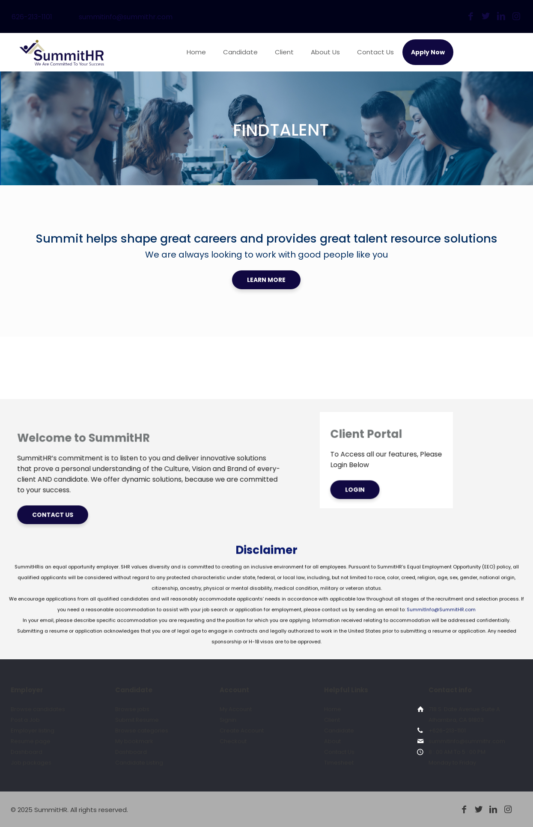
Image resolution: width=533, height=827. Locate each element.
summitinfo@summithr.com (126, 17)
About (332, 741)
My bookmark (134, 741)
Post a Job (25, 720)
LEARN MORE (266, 280)
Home (332, 709)
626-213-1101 (32, 17)
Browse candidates (38, 709)
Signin (228, 720)
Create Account (242, 730)
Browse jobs (132, 709)
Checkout (233, 741)
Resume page (31, 741)
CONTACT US (83, 494)
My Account (236, 709)
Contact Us (339, 752)
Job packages (31, 763)
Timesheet (339, 763)
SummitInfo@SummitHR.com (441, 647)
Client (332, 720)
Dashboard (26, 752)
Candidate (339, 730)
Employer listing (32, 730)
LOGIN (348, 476)
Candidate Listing (139, 763)
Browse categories (141, 730)
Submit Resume (137, 720)
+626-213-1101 (447, 730)
